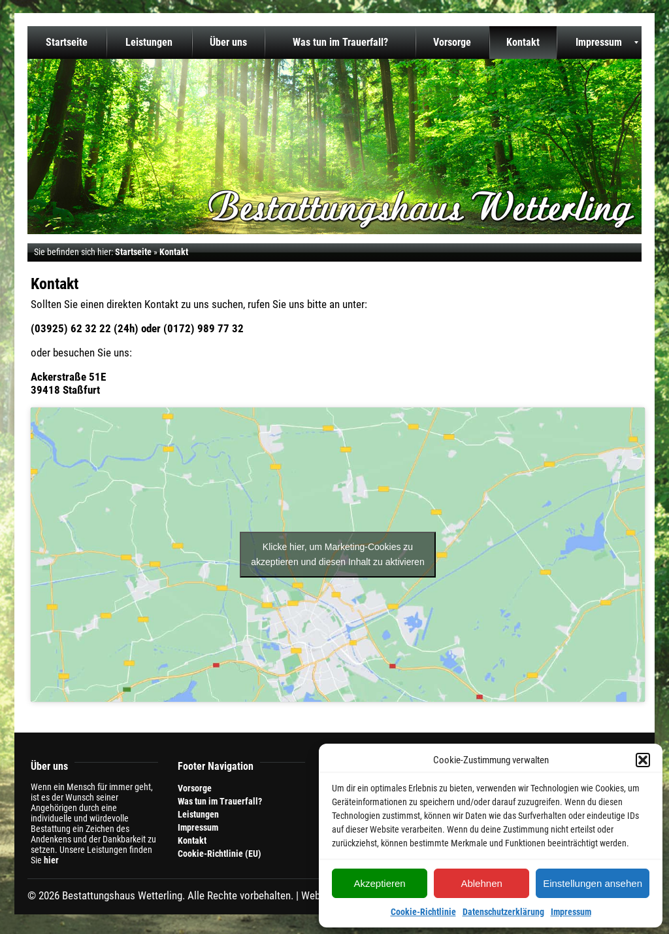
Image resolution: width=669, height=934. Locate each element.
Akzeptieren (379, 883)
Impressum (571, 912)
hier (51, 860)
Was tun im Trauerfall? (220, 801)
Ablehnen (481, 883)
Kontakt (192, 840)
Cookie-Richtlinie (423, 912)
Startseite (133, 252)
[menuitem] (66, 42)
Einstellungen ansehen (592, 883)
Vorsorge (195, 788)
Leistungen (198, 814)
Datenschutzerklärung (503, 912)
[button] (642, 760)
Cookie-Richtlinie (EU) (219, 853)
